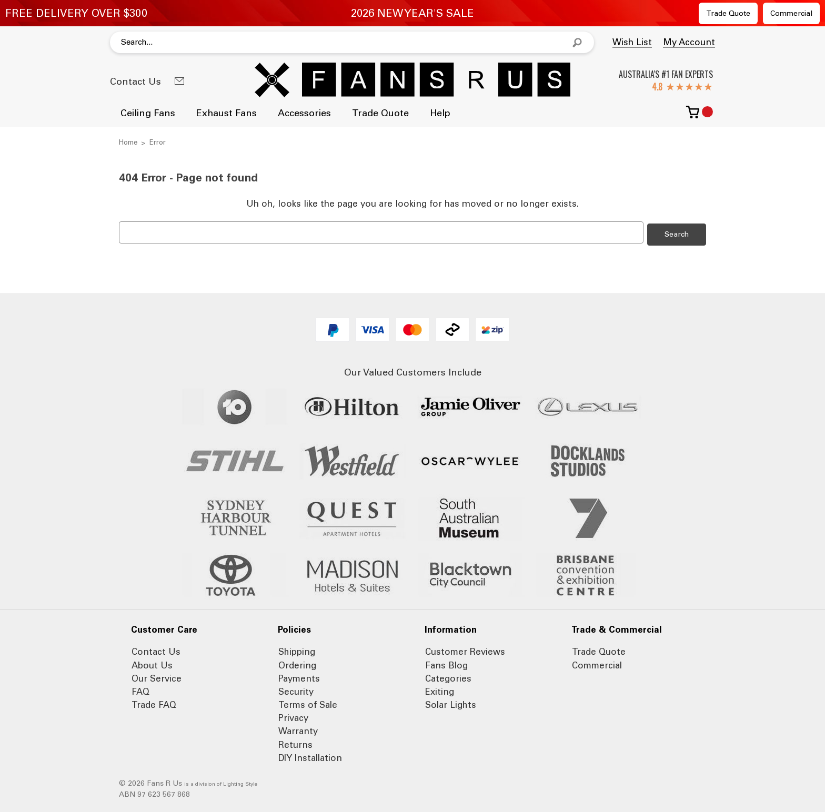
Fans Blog (446, 663)
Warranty (298, 729)
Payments (299, 677)
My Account (689, 42)
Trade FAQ (154, 703)
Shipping (296, 650)
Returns (295, 743)
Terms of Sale (307, 703)
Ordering (297, 663)
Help (440, 113)
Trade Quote (728, 13)
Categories (448, 677)
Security (296, 690)
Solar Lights (450, 703)
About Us (152, 663)
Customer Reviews (465, 650)
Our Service (157, 677)
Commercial (791, 13)
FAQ (140, 690)
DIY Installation (310, 756)
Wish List (632, 42)
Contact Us (135, 81)
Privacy (293, 716)
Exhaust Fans (226, 113)
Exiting (439, 690)
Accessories (304, 113)
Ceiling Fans (147, 113)
